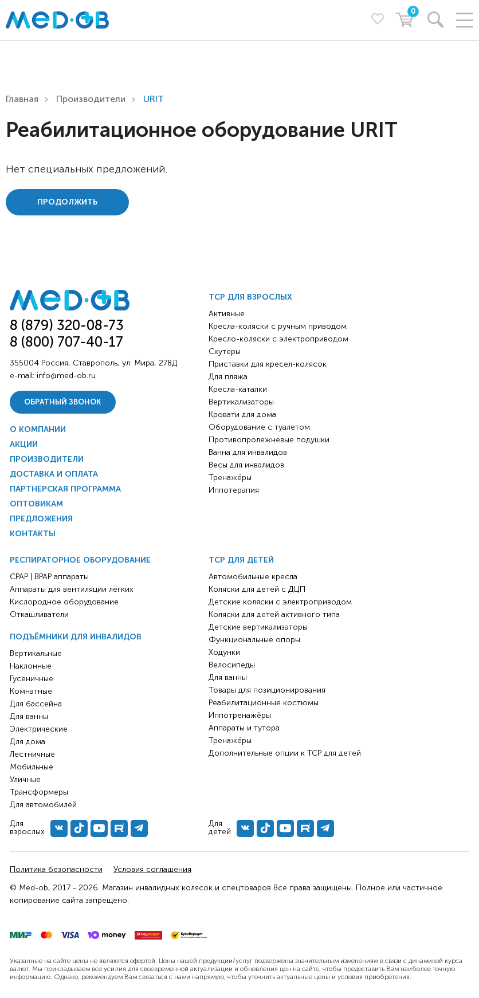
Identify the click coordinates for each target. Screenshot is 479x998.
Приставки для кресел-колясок (268, 364)
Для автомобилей (43, 805)
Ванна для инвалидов (248, 452)
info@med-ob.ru (66, 375)
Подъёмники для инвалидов (76, 637)
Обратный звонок (62, 402)
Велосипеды (232, 665)
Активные (227, 314)
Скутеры (225, 351)
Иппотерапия (234, 490)
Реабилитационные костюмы (264, 703)
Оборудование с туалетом (259, 427)
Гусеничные (31, 678)
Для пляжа (228, 377)
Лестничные (32, 754)
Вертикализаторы (241, 402)
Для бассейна (36, 704)
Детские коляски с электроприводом (280, 602)
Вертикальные (36, 653)
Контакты (33, 534)
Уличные (25, 779)
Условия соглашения (152, 869)
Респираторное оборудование (80, 560)
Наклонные (31, 666)
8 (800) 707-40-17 (66, 341)
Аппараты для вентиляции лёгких (72, 589)
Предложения (41, 519)
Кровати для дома (242, 414)
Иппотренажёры (240, 715)
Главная (22, 98)
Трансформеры (39, 792)
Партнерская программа (65, 489)
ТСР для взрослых (250, 297)
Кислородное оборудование (64, 602)
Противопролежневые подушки (269, 440)
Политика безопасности (56, 869)
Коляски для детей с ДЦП (257, 589)
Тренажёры (230, 477)
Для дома (27, 741)
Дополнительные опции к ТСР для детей (285, 753)
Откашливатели (39, 614)
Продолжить (67, 202)
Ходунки (224, 652)
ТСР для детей (241, 560)
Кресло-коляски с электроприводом (278, 339)
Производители (90, 98)
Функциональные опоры (254, 640)
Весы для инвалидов (246, 465)
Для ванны (29, 716)
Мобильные (31, 767)
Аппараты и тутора (244, 728)
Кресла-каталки (238, 389)
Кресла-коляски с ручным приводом (278, 326)
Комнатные (31, 691)
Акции (24, 444)
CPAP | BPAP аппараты (49, 576)
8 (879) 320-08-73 (67, 325)
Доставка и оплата (54, 474)
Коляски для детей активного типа (274, 614)
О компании (38, 429)
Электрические (39, 729)
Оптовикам (36, 504)
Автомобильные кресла (253, 576)
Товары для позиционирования (267, 690)
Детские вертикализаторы (258, 627)
